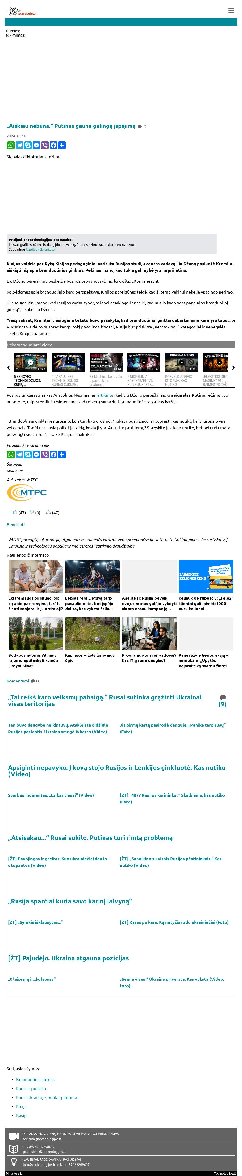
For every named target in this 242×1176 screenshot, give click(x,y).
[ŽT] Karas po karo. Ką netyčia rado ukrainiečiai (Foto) (174, 922)
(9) (222, 700)
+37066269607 (78, 1164)
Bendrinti (16, 524)
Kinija (21, 1106)
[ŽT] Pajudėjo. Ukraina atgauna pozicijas (68, 957)
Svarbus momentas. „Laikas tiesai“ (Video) (51, 795)
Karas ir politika (31, 1088)
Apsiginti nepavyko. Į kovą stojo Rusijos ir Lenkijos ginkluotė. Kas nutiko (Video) (116, 770)
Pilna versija (14, 1173)
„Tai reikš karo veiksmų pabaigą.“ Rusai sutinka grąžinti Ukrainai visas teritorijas (105, 700)
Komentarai (23, 680)
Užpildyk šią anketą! (41, 249)
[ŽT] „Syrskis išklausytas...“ (36, 922)
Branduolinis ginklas (35, 1079)
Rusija (21, 1115)
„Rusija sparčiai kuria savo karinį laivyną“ (70, 901)
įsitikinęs (105, 394)
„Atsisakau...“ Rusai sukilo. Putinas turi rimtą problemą (90, 837)
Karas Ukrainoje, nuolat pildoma (46, 1097)
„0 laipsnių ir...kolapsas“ (32, 979)
